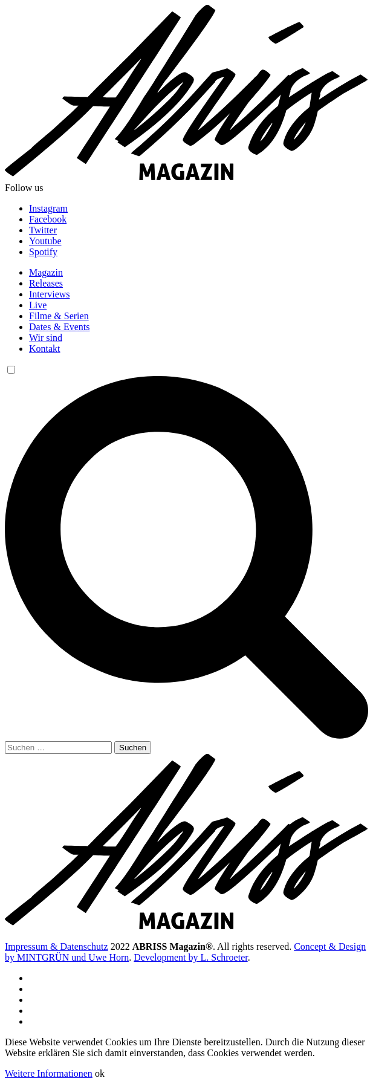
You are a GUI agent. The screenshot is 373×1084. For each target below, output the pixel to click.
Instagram (48, 208)
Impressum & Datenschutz (56, 946)
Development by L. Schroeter (190, 957)
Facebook (47, 219)
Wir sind (45, 338)
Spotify (43, 252)
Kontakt (44, 348)
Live (38, 305)
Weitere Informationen (48, 1073)
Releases (46, 283)
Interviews (49, 294)
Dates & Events (59, 327)
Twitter (43, 230)
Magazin (46, 272)
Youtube (45, 241)
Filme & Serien (59, 316)
